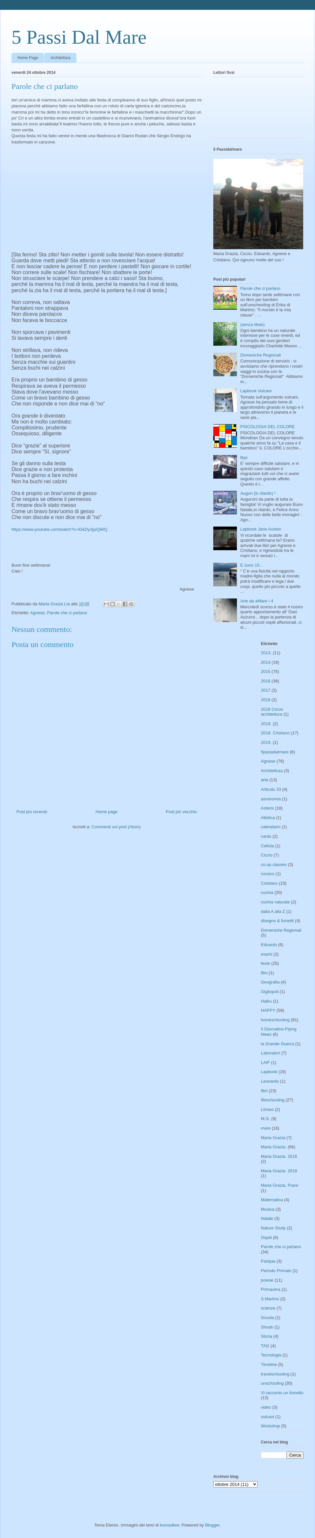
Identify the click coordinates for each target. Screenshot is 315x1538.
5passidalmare (275, 751)
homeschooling (275, 1019)
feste (265, 963)
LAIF (265, 1062)
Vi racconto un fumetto (282, 1392)
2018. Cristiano (275, 732)
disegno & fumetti (277, 920)
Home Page (27, 57)
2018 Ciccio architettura (272, 712)
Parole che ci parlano (67, 612)
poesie (267, 1280)
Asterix (267, 808)
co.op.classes (274, 864)
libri (264, 1090)
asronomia (271, 798)
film (264, 972)
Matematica (272, 1199)
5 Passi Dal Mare (79, 37)
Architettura (60, 57)
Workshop (270, 1425)
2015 (265, 671)
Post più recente (31, 811)
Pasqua (268, 1261)
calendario (271, 826)
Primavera (270, 1289)
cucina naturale (275, 901)
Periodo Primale (276, 1270)
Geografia (270, 982)
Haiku (266, 1001)
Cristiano (269, 883)
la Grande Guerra (277, 1043)
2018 (265, 699)
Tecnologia (271, 1355)
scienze (268, 1308)
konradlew (169, 1525)
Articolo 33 (271, 789)
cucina (267, 892)
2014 (265, 662)
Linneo (267, 1109)
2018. (266, 723)
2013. (266, 652)
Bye (243, 457)
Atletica (268, 817)
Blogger (212, 1525)
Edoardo (269, 944)
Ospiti (266, 1237)
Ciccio (266, 855)
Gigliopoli (269, 991)
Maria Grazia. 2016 (279, 1156)
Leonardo (270, 1081)
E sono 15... (251, 565)
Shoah (267, 1327)
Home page (106, 811)
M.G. (265, 1118)
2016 (265, 681)
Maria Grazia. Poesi (279, 1185)
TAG (265, 1345)
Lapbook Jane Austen (260, 529)
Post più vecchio (181, 811)
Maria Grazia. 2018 (279, 1170)
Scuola (267, 1317)
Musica (267, 1209)
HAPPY (268, 1010)
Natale (267, 1218)
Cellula (267, 845)
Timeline (269, 1364)
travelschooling (275, 1374)
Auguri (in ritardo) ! (258, 493)
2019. (266, 742)
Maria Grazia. (273, 1146)
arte (264, 779)
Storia (266, 1336)
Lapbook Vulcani (256, 390)
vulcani (267, 1416)
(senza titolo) (252, 324)
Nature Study (273, 1227)
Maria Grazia (273, 1137)
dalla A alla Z (273, 911)
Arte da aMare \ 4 (256, 600)
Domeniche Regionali (260, 355)
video (266, 1407)
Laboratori (270, 1053)
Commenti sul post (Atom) (116, 826)
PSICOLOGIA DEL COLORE (267, 426)
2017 (265, 690)
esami (266, 954)
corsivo (267, 873)
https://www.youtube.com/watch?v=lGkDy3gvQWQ (59, 529)
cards (266, 836)
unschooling (272, 1383)
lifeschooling (272, 1099)
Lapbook (269, 1071)
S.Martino (270, 1298)
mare (266, 1128)
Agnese (37, 612)
